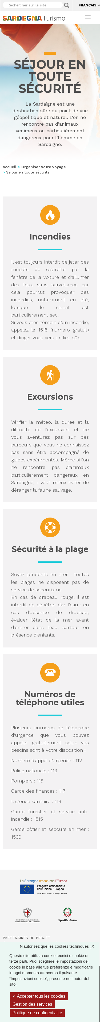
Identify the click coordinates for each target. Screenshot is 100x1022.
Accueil (10, 167)
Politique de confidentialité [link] (37, 1013)
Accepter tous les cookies (39, 996)
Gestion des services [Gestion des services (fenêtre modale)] (32, 1004)
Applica (66, 5)
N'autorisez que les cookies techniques (59, 946)
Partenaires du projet (26, 938)
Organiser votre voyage (43, 167)
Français (87, 5)
